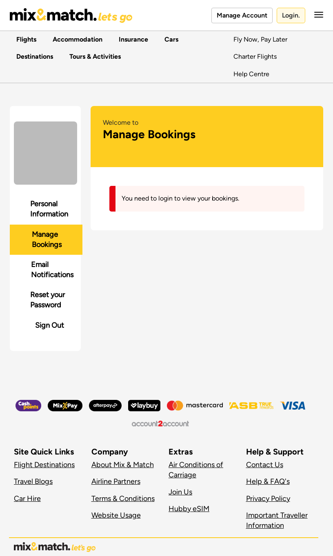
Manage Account (242, 15)
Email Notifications (52, 269)
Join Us (180, 492)
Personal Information (49, 208)
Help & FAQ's (268, 481)
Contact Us (264, 464)
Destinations (33, 56)
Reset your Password (47, 299)
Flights (24, 39)
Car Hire (27, 498)
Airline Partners (115, 481)
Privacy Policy (268, 498)
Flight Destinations (44, 464)
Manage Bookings (47, 239)
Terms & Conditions (123, 498)
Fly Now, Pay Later (260, 39)
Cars (169, 39)
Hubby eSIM (189, 508)
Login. (291, 15)
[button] (316, 14)
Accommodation (75, 39)
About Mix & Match (122, 464)
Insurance (131, 39)
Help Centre (251, 74)
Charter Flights (255, 56)
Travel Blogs (33, 481)
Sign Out (49, 325)
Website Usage (116, 515)
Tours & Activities (93, 56)
